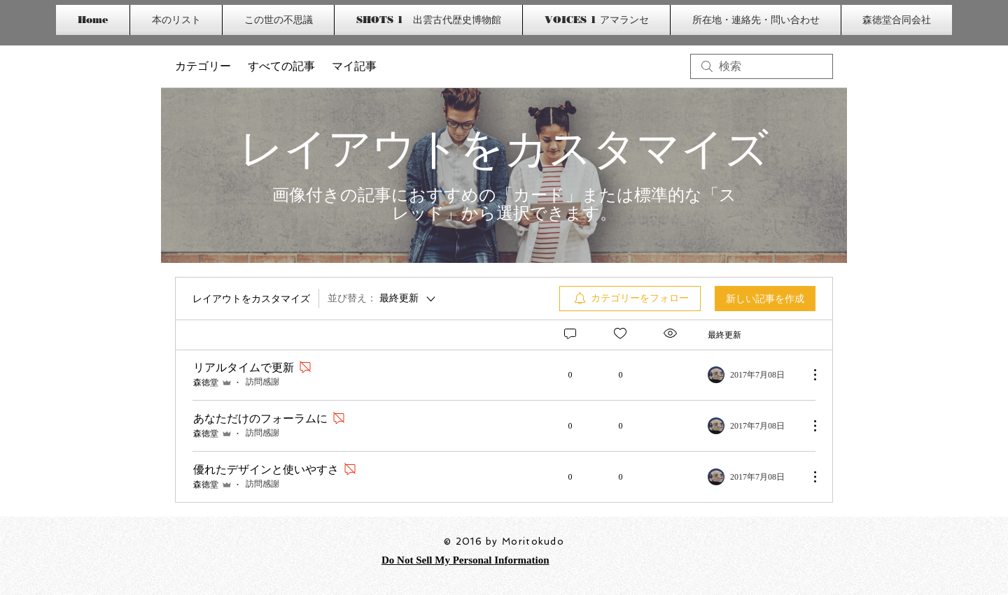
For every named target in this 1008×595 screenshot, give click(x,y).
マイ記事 (354, 66)
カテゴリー (203, 66)
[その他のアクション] (807, 374)
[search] (761, 66)
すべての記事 (281, 66)
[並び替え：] (383, 298)
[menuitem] (630, 298)
